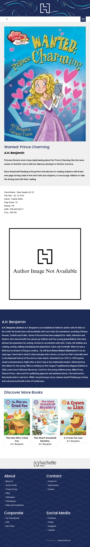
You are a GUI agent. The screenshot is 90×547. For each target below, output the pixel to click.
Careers (51, 489)
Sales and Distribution (15, 505)
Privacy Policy (11, 489)
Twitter (51, 522)
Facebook (52, 518)
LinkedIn (51, 530)
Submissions (53, 485)
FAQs (8, 493)
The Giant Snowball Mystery (45, 439)
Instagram (52, 526)
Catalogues (10, 497)
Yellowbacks (11, 501)
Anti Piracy (10, 526)
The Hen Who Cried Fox (17, 439)
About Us (9, 481)
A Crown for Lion (73, 437)
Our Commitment (12, 518)
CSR (7, 522)
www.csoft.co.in (64, 540)
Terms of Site (11, 485)
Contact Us (52, 481)
